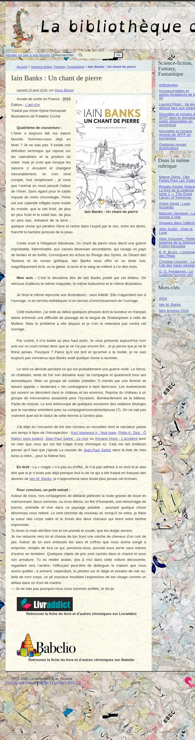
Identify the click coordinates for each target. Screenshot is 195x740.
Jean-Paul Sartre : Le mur (66, 438)
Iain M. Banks (40, 479)
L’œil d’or (32, 105)
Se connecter (38, 682)
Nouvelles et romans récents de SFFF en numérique (175, 134)
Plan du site (15, 682)
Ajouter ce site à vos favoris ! (29, 55)
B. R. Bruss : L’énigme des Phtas (177, 254)
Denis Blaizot (64, 90)
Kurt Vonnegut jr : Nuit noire (93, 433)
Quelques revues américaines (172, 146)
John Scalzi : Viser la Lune (175, 231)
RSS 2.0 (74, 682)
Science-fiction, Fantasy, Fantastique (57, 66)
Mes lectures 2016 (174, 311)
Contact (58, 682)
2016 (163, 298)
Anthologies (168, 85)
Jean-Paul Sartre (97, 450)
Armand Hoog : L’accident (116, 438)
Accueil (22, 66)
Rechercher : (65, 55)
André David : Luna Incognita (174, 205)
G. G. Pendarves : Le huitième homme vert (176, 273)
